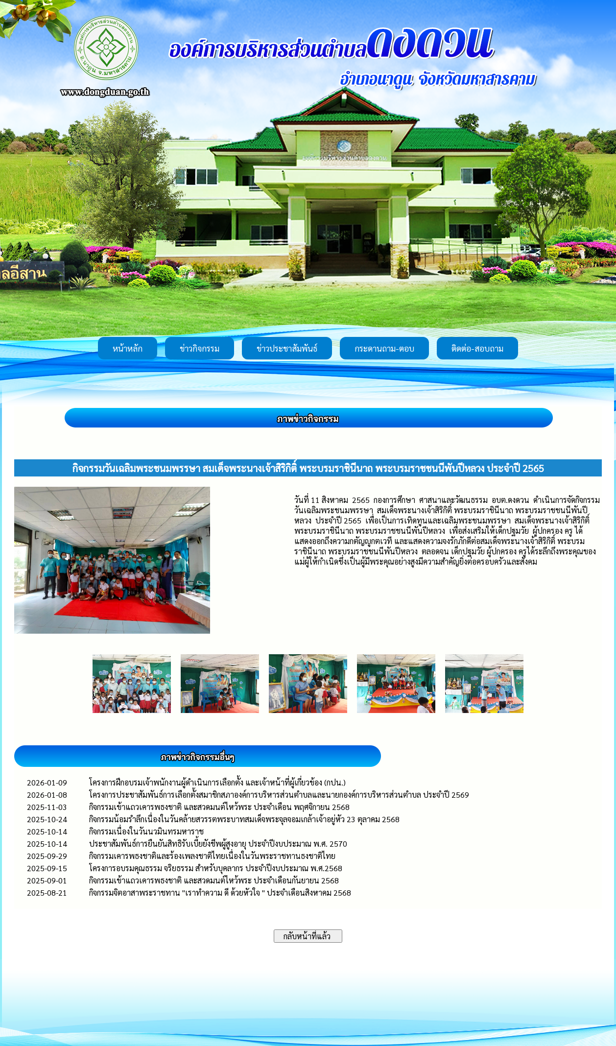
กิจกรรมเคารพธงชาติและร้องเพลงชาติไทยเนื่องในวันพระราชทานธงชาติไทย (212, 856)
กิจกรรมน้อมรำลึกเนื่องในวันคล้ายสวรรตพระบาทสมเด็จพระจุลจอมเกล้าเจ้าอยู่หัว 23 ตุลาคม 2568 (244, 819)
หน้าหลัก (127, 348)
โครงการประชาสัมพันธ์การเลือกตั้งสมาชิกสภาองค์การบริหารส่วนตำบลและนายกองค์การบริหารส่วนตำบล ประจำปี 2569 (279, 794)
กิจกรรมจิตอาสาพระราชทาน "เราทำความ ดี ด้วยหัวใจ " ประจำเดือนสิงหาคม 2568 (220, 892)
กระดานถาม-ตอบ (384, 348)
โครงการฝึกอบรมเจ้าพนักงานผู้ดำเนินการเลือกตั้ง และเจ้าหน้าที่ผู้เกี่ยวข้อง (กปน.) (217, 782)
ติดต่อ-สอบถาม (477, 348)
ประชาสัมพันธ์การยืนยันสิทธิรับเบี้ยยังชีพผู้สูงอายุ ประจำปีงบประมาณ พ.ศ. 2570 (218, 843)
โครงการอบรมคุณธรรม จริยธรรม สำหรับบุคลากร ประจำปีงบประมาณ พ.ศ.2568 (215, 868)
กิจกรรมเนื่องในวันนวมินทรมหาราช (146, 831)
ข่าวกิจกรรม (199, 348)
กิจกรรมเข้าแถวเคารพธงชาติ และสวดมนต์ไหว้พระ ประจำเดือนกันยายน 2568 (214, 880)
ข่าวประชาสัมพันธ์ (287, 348)
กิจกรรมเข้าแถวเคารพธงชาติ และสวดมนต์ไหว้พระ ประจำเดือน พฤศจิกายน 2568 (219, 807)
